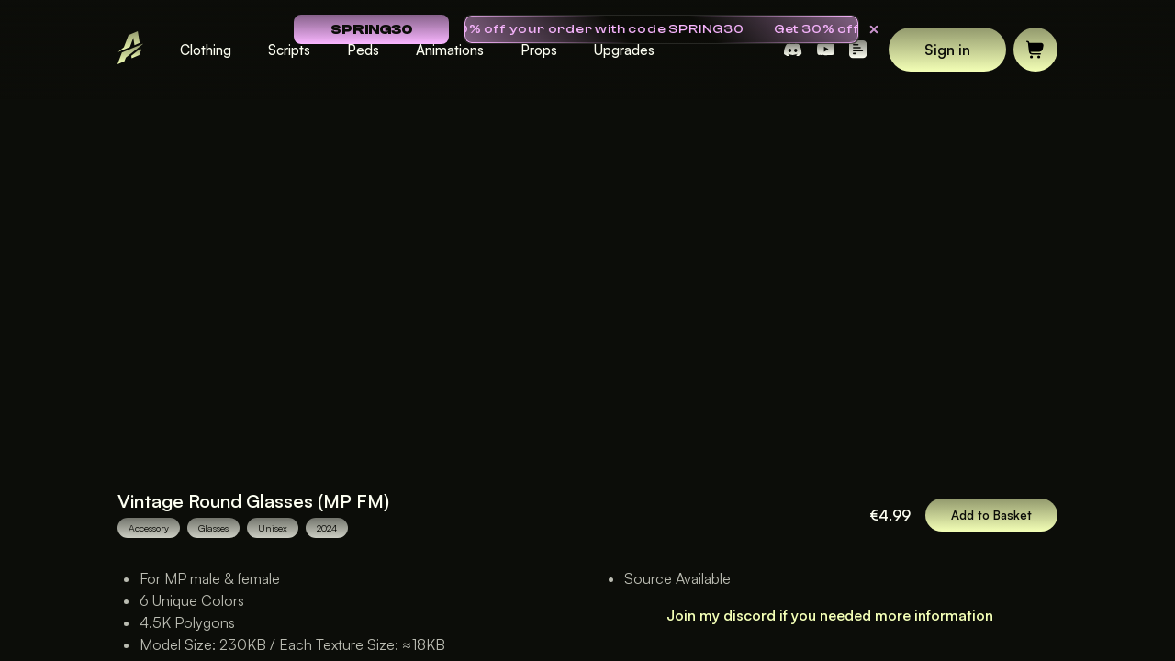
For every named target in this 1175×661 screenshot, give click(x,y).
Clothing (205, 50)
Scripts (289, 50)
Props (538, 50)
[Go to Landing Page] (130, 50)
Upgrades (624, 50)
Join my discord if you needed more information (829, 615)
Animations (450, 50)
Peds (363, 50)
